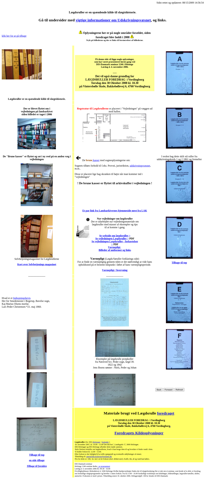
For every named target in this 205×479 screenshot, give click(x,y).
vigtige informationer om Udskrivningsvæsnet (113, 20)
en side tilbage (37, 460)
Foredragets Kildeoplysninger (139, 433)
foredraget (165, 413)
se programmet (104, 466)
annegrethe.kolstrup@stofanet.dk (99, 456)
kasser (95, 160)
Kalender (105, 442)
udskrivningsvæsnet (140, 165)
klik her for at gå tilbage (14, 36)
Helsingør (96, 442)
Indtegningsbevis (22, 298)
